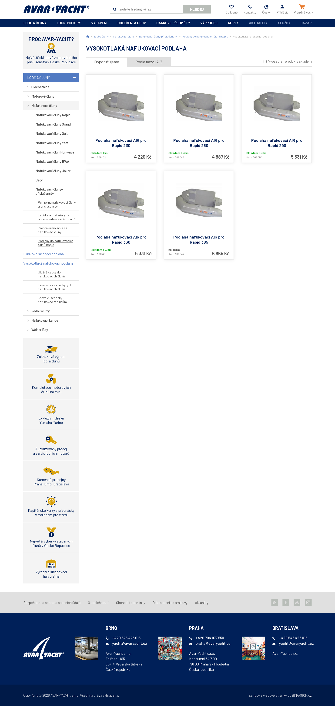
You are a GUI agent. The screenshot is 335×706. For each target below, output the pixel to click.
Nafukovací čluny (44, 105)
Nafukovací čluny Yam (52, 143)
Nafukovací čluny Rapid (53, 115)
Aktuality (258, 23)
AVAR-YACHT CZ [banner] (56, 9)
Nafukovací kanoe (44, 320)
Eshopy (254, 695)
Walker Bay (39, 329)
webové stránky (275, 695)
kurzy (233, 23)
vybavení (99, 23)
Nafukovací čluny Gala (52, 133)
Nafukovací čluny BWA (52, 161)
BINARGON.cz (302, 695)
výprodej (209, 23)
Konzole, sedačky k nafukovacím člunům (52, 300)
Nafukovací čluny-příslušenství (49, 191)
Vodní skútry (40, 311)
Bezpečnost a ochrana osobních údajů (51, 602)
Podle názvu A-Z (149, 61)
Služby (284, 23)
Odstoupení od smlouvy (170, 602)
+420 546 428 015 (126, 637)
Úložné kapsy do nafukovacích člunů (51, 274)
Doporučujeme (106, 61)
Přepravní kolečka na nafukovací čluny (52, 230)
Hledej (197, 9)
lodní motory (69, 23)
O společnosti (98, 602)
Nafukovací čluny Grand (53, 124)
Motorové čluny (42, 96)
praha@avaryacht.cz (213, 643)
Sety (39, 180)
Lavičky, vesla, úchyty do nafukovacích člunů (55, 287)
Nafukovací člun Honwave (55, 152)
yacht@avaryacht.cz (129, 643)
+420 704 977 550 (210, 637)
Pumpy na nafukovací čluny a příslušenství (57, 204)
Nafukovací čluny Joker (53, 171)
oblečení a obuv (131, 23)
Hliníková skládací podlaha (43, 254)
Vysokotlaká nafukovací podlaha (48, 263)
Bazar (306, 23)
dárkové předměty (173, 23)
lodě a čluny (35, 23)
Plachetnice (40, 87)
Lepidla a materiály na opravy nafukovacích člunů (56, 217)
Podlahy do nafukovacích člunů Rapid (55, 243)
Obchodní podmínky (130, 602)
